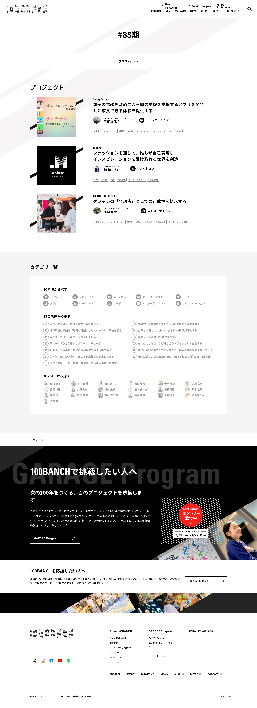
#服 (112, 179)
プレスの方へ (116, 652)
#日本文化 (160, 222)
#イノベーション (115, 222)
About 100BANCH (171, 6)
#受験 (97, 131)
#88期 (180, 131)
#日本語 (148, 222)
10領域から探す (55, 289)
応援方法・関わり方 (119, 657)
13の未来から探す (57, 316)
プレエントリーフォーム (159, 656)
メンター (153, 651)
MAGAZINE (181, 11)
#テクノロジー (143, 131)
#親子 (121, 131)
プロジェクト (127, 61)
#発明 (129, 222)
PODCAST (231, 11)
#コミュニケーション (164, 131)
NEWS (193, 11)
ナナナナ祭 (115, 662)
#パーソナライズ (137, 179)
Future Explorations (224, 6)
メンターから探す (56, 376)
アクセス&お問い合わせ (120, 647)
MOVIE (216, 11)
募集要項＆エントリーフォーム (161, 644)
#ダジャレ (99, 222)
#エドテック (109, 131)
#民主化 (122, 179)
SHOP (203, 11)
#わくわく (174, 222)
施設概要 (114, 642)
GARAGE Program (201, 6)
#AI (96, 179)
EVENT (168, 11)
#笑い (138, 222)
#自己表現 (153, 179)
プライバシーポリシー (220, 696)
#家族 (130, 131)
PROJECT (156, 11)
